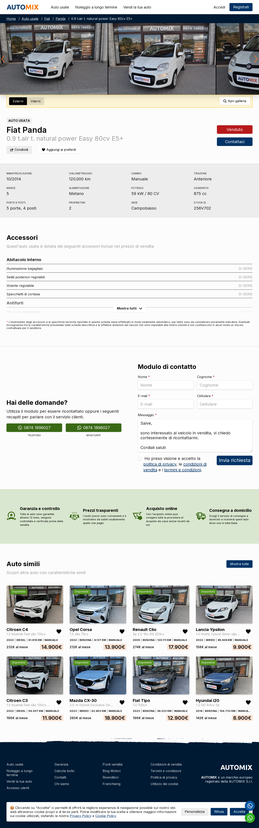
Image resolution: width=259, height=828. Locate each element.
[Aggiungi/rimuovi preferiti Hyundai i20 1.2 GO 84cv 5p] (248, 702)
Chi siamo (61, 784)
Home (11, 19)
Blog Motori (112, 771)
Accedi (219, 7)
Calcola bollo (64, 771)
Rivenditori (111, 777)
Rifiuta (219, 812)
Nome (144, 377)
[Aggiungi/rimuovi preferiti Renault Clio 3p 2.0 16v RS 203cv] (185, 631)
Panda (60, 19)
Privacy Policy (80, 816)
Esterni (18, 101)
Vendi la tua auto (137, 7)
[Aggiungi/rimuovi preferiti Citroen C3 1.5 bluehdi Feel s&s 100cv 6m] (59, 702)
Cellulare (205, 396)
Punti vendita (112, 764)
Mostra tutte (239, 564)
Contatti (60, 777)
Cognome (206, 377)
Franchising (111, 784)
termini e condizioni (182, 469)
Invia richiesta (234, 460)
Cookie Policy (105, 816)
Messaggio (147, 415)
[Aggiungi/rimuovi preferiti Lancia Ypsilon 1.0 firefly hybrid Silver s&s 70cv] (248, 631)
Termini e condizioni (166, 771)
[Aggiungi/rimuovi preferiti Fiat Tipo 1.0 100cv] (185, 702)
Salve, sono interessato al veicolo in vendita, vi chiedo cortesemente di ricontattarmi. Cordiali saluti (195, 435)
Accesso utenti (17, 788)
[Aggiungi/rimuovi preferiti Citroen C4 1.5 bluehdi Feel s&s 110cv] (59, 631)
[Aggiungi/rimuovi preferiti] (59, 149)
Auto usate (60, 7)
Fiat (47, 19)
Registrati (241, 7)
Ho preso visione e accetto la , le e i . (175, 464)
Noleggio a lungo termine (96, 7)
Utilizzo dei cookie (164, 784)
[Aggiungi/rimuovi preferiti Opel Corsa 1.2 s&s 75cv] (122, 631)
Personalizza (195, 812)
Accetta (239, 812)
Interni (35, 101)
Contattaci (234, 141)
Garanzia (61, 764)
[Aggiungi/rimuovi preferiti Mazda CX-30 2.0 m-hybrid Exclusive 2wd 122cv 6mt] (122, 702)
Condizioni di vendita (166, 764)
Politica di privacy (164, 777)
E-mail (144, 396)
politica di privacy (159, 464)
